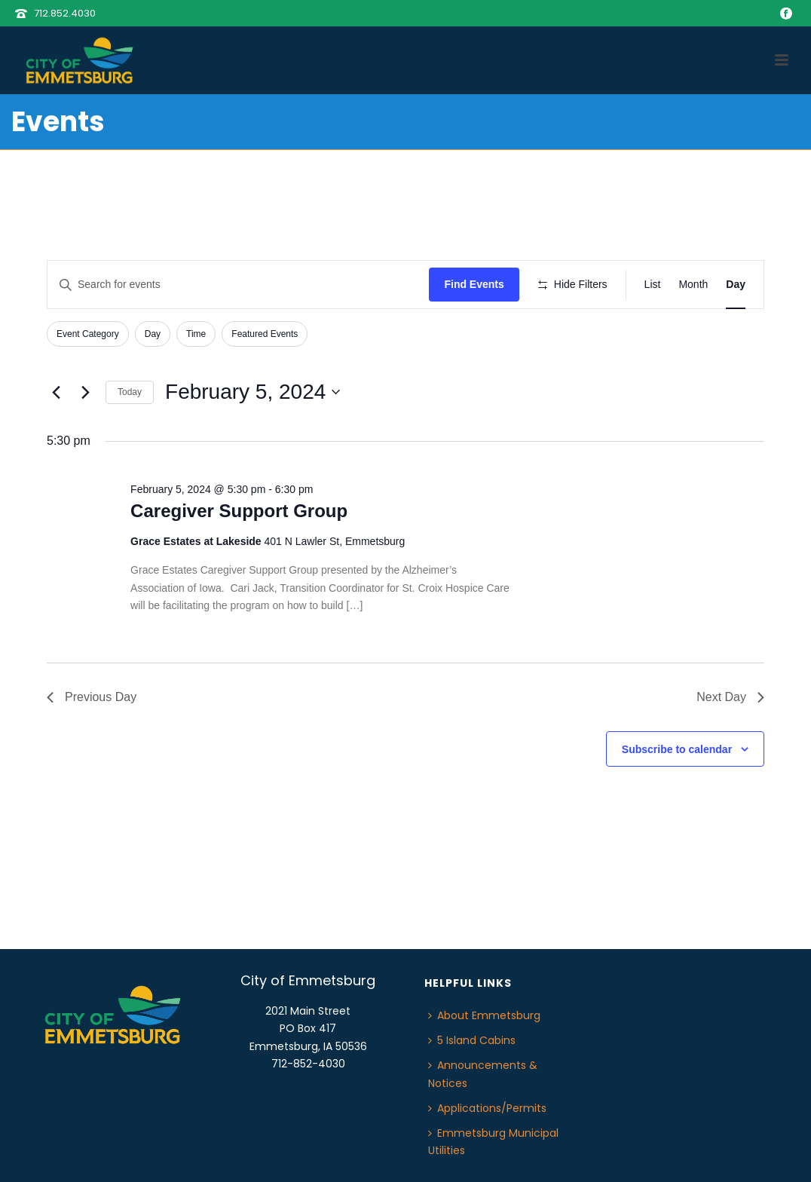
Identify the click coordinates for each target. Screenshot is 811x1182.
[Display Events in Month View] (693, 284)
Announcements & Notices (482, 1074)
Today (130, 392)
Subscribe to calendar (677, 749)
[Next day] (85, 392)
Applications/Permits (487, 1108)
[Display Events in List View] (652, 284)
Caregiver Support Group (238, 511)
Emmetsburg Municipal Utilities (493, 1141)
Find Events (473, 284)
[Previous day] (56, 392)
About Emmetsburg (484, 1015)
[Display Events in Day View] (735, 284)
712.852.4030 (65, 13)
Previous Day (91, 697)
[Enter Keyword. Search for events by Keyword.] (238, 284)
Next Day (730, 697)
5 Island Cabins (472, 1040)
